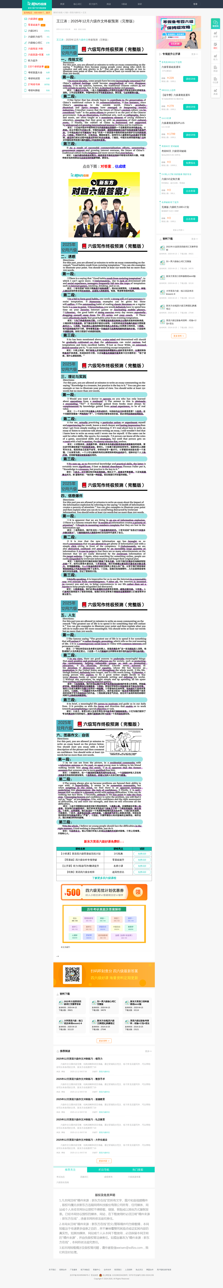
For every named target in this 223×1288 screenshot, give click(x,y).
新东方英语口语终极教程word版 (181, 276)
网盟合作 (149, 1270)
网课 (62, 4)
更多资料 (104, 1041)
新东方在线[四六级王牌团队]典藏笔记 (181, 307)
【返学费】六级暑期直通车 (176, 95)
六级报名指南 (62, 1182)
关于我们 (52, 1270)
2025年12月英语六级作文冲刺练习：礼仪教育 (80, 1119)
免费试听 (142, 854)
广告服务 (73, 1270)
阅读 (109, 4)
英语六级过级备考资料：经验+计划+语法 (181, 322)
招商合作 (63, 1270)
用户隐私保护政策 (164, 1270)
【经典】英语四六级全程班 (80, 872)
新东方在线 (57, 12)
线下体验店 (85, 1270)
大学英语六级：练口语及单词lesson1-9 (179, 292)
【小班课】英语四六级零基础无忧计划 (80, 853)
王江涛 (60, 39)
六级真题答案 (134, 1177)
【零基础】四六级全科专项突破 (80, 860)
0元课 (215, 80)
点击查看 (190, 191)
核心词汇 (78, 4)
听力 (215, 57)
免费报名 (190, 163)
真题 (215, 92)
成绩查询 (108, 1177)
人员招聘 (128, 1270)
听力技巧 (93, 4)
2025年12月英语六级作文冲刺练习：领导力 (79, 1058)
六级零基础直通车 (171, 67)
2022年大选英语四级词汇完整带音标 (182, 248)
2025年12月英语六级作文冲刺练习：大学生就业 (81, 1140)
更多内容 (104, 1161)
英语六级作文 (75, 12)
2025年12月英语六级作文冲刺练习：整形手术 (80, 1079)
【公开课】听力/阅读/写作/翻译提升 (80, 866)
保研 (140, 4)
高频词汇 (84, 1177)
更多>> (148, 1051)
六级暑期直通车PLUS (173, 123)
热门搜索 (137, 1169)
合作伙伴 (107, 1270)
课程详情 (190, 79)
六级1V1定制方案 (171, 179)
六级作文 (83, 39)
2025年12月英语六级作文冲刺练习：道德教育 (80, 1099)
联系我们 (118, 1270)
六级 (66, 12)
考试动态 (60, 1177)
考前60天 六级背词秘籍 (174, 151)
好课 (215, 34)
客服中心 (96, 1270)
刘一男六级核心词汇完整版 (178, 261)
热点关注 (139, 1270)
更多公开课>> (178, 230)
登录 (195, 4)
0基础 (124, 4)
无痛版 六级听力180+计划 (175, 207)
